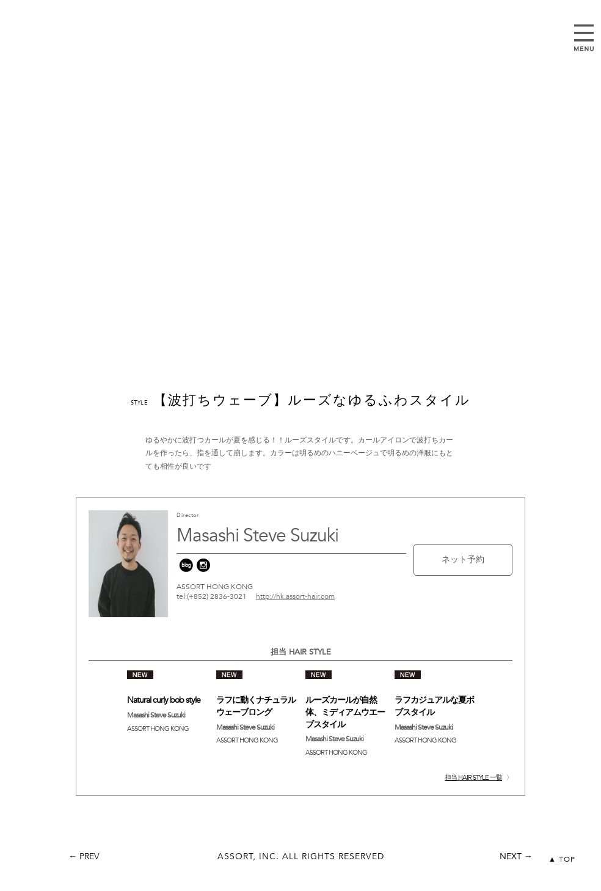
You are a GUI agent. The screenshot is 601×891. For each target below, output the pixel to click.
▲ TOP (561, 859)
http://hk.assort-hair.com (295, 596)
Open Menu (584, 37)
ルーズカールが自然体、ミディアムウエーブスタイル (345, 712)
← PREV (84, 856)
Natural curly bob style (163, 700)
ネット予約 (463, 559)
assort (300, 53)
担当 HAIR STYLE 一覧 (473, 777)
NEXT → (516, 856)
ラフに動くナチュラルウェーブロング (256, 706)
